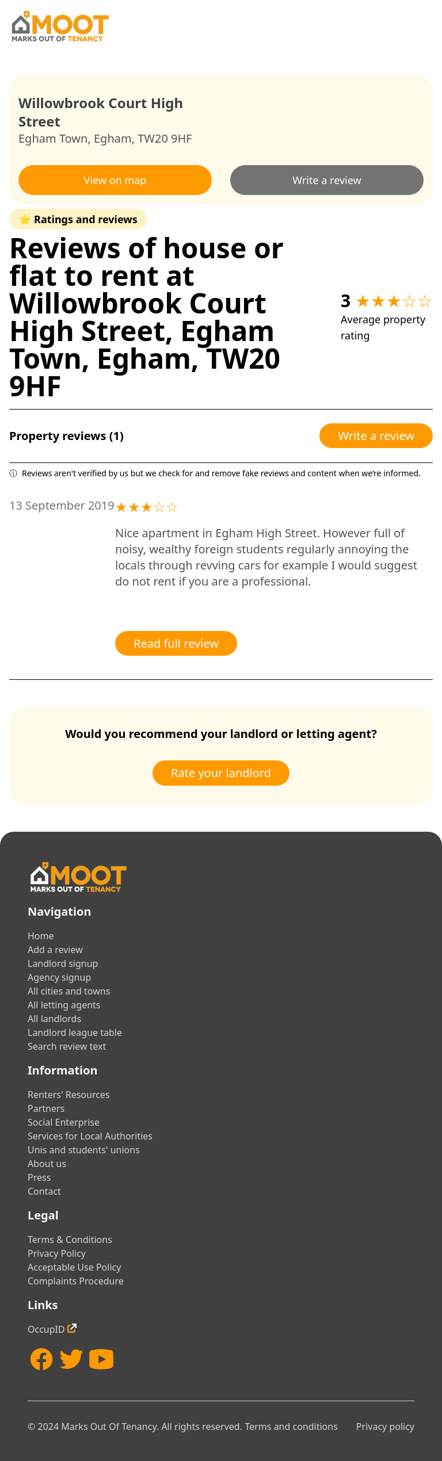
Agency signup (59, 977)
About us (47, 1163)
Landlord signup (63, 963)
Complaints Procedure (76, 1281)
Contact (44, 1191)
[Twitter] (71, 1359)
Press (39, 1177)
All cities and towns (69, 991)
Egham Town (52, 138)
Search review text (67, 1046)
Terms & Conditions (70, 1239)
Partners (46, 1108)
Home (41, 936)
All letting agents (64, 1005)
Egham (113, 138)
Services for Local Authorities (90, 1136)
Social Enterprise (64, 1122)
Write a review (326, 180)
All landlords (54, 1018)
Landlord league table (75, 1032)
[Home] (59, 26)
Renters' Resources (69, 1094)
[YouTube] (101, 1359)
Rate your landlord (221, 773)
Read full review (176, 643)
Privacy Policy (57, 1253)
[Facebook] (41, 1359)
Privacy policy (385, 1426)
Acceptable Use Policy (74, 1267)
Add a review (55, 949)
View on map (115, 180)
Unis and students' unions (84, 1149)
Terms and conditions (291, 1426)
